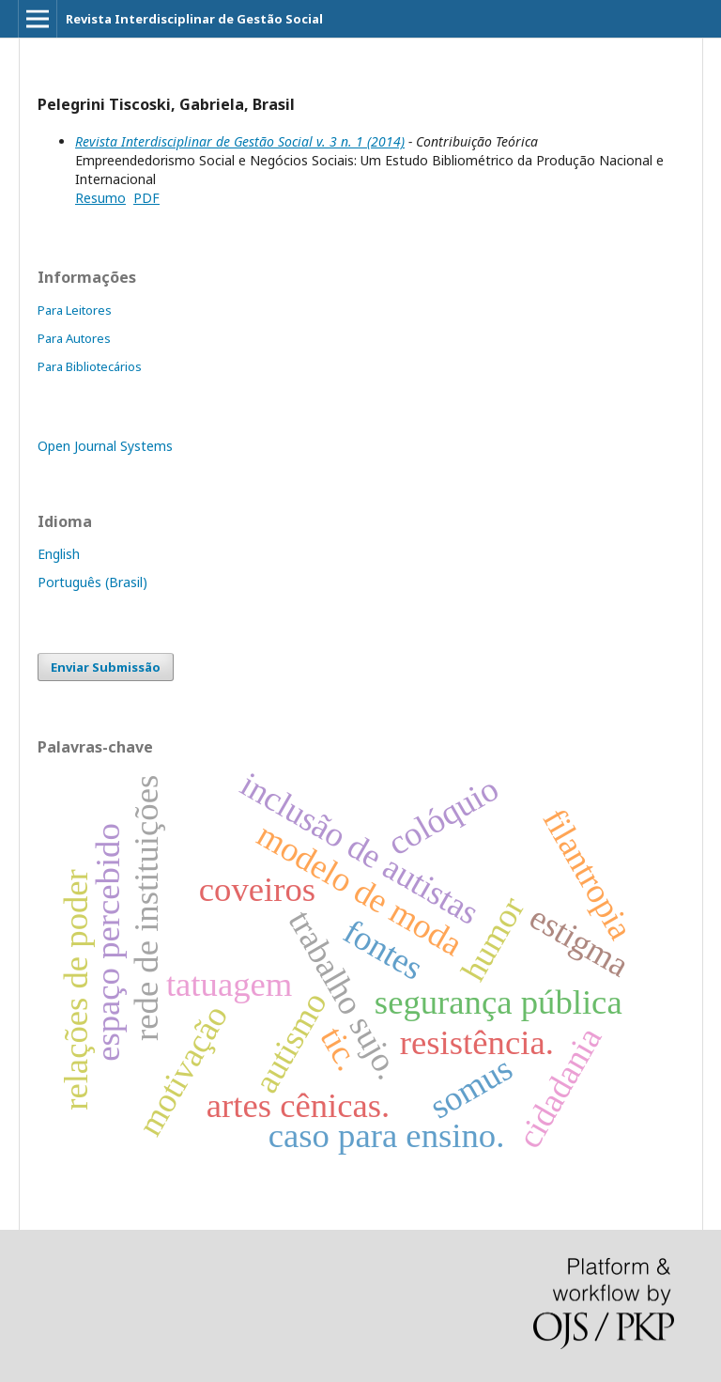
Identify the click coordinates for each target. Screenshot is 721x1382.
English (59, 554)
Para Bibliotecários (90, 366)
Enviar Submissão (106, 667)
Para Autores (74, 338)
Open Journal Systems (105, 446)
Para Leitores (75, 310)
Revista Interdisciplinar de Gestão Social (194, 18)
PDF (146, 198)
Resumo (100, 198)
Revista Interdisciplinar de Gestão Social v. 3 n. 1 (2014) (240, 141)
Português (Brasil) (92, 582)
